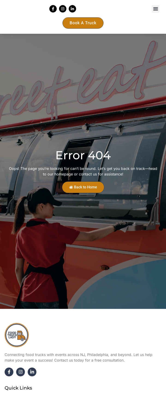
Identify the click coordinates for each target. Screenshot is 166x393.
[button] (155, 20)
